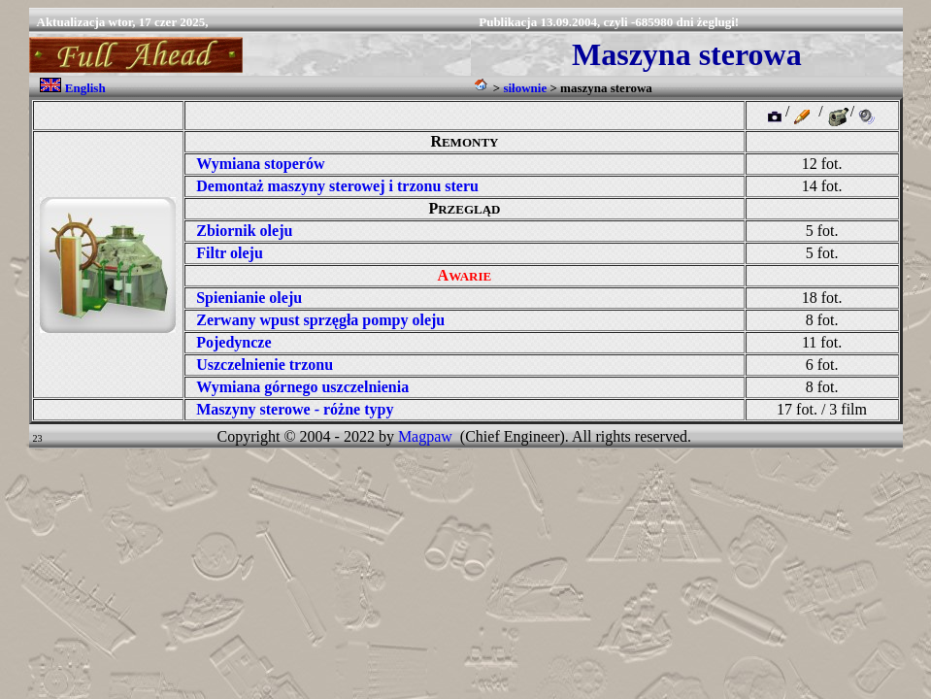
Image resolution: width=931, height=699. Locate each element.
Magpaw (425, 436)
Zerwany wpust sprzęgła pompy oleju (320, 320)
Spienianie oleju (249, 297)
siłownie (525, 88)
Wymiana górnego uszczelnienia (302, 387)
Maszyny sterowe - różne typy (294, 409)
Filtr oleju (229, 253)
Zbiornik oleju (244, 230)
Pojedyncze (233, 342)
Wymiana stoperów (260, 163)
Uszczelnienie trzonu (264, 364)
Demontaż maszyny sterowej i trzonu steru (337, 186)
